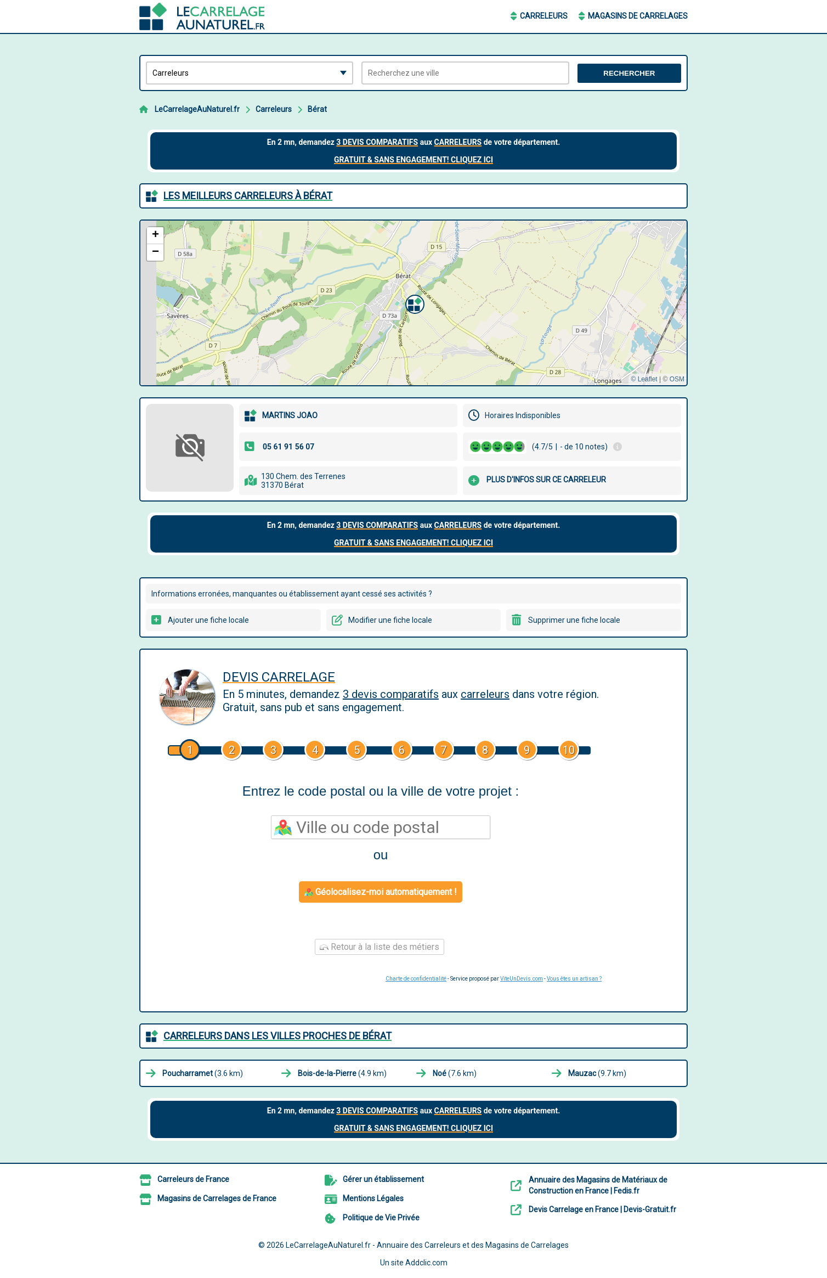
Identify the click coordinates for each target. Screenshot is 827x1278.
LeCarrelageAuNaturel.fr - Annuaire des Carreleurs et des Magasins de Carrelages (427, 1245)
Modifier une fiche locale (390, 620)
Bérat (317, 109)
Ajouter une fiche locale (208, 620)
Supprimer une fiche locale (574, 620)
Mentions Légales (373, 1198)
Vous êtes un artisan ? (574, 979)
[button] (413, 303)
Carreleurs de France (193, 1179)
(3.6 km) (202, 1073)
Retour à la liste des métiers (379, 947)
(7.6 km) (455, 1073)
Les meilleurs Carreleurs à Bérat (247, 195)
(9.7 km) (597, 1073)
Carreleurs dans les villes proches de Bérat (277, 1035)
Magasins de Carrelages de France (216, 1198)
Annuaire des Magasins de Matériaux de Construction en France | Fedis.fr (598, 1185)
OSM (677, 379)
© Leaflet (644, 379)
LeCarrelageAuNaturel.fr (197, 109)
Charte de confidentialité (416, 979)
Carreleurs (544, 16)
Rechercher (629, 73)
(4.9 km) (342, 1073)
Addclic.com (426, 1262)
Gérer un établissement (383, 1179)
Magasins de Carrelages (638, 16)
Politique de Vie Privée (381, 1217)
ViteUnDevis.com (521, 979)
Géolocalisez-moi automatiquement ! (380, 892)
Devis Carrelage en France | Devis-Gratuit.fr (602, 1209)
